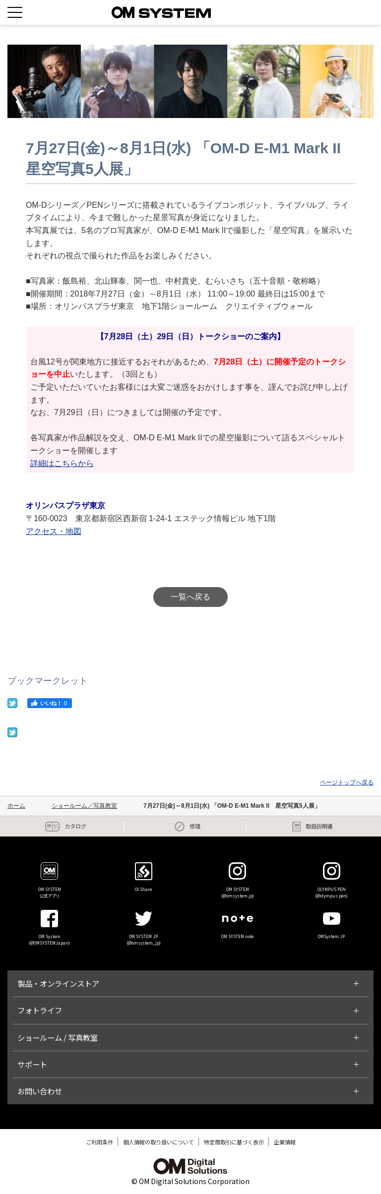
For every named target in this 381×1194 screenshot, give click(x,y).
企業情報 (285, 1142)
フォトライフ (39, 1010)
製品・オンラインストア (58, 983)
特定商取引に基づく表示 (234, 1142)
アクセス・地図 (53, 531)
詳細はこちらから (62, 463)
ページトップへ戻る (347, 782)
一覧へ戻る (190, 597)
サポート (32, 1064)
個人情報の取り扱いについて (158, 1142)
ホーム (16, 805)
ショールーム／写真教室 (84, 805)
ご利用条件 (99, 1142)
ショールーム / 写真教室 (57, 1037)
